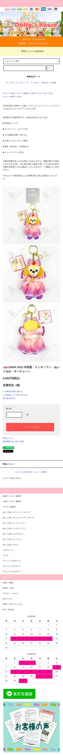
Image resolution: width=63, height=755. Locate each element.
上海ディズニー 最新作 (19, 93)
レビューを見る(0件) (23, 472)
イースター (35, 83)
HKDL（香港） (9, 583)
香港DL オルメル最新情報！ (31, 51)
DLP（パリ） (8, 599)
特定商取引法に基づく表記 (13, 441)
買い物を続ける (9, 398)
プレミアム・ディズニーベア (17, 83)
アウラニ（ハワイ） (11, 594)
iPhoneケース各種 (48, 83)
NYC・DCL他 (8, 610)
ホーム (5, 93)
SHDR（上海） (16, 97)
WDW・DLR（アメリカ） (13, 604)
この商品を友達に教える (13, 391)
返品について (8, 438)
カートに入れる (30, 426)
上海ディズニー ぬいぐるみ (42, 93)
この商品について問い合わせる (15, 395)
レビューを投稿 (40, 472)
